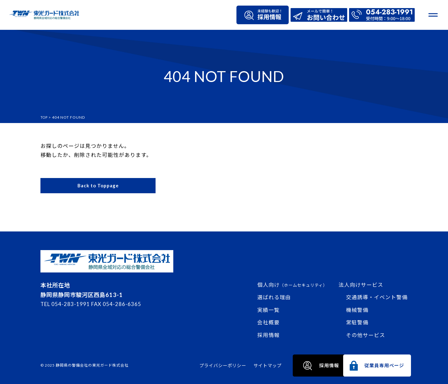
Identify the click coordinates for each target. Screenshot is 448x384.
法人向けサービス (360, 284)
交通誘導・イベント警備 (377, 297)
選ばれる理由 (274, 297)
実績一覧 (268, 309)
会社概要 (268, 322)
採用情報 (268, 334)
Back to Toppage (98, 186)
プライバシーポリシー (184, 365)
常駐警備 (357, 322)
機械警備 (357, 309)
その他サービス (365, 334)
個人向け (292, 284)
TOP (44, 117)
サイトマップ (229, 365)
